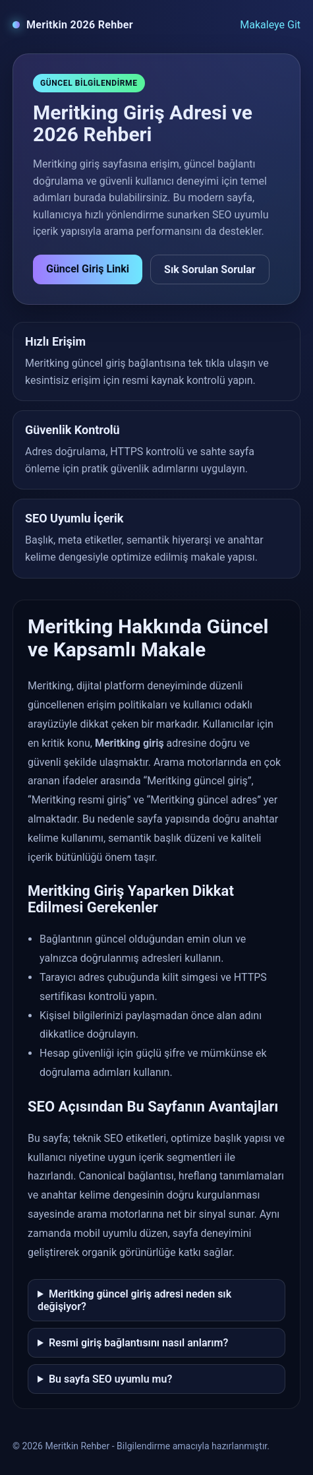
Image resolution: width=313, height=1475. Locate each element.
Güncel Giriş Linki (87, 269)
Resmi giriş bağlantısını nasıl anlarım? (138, 1342)
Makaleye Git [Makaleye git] (270, 24)
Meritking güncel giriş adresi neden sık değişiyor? (134, 1300)
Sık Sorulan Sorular (210, 269)
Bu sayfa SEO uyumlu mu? (110, 1379)
